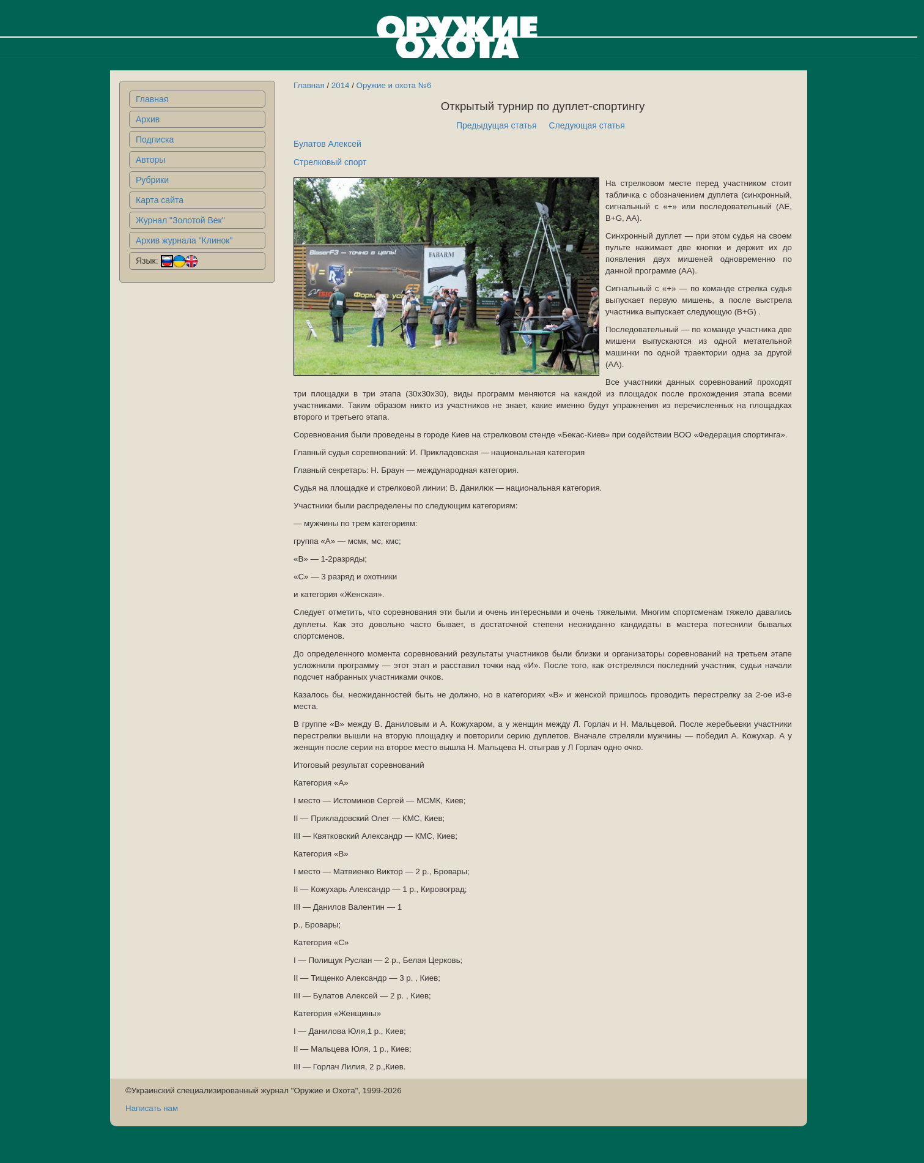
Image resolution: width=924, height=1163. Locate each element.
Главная (152, 99)
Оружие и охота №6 (394, 85)
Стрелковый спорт (330, 162)
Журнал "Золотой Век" (180, 220)
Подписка (155, 139)
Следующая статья (587, 125)
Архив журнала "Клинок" (184, 240)
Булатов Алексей (327, 144)
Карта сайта (159, 200)
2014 (340, 85)
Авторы (150, 160)
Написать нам (151, 1108)
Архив (148, 119)
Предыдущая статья (496, 125)
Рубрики (152, 180)
